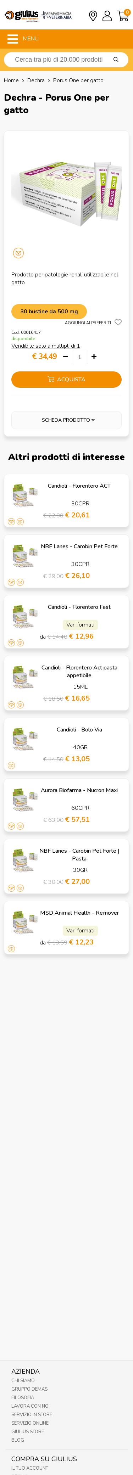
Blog (17, 1440)
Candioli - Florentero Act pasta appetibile (79, 671)
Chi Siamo (23, 1381)
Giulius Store (27, 1432)
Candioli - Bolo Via (79, 730)
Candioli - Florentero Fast (79, 607)
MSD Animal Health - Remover (79, 913)
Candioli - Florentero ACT (79, 486)
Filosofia (22, 1398)
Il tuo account (29, 1468)
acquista (66, 379)
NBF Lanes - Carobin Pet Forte (79, 546)
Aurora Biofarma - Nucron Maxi (79, 790)
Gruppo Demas (29, 1389)
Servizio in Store (31, 1415)
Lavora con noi (30, 1406)
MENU (23, 39)
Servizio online (30, 1423)
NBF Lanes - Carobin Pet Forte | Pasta (79, 855)
